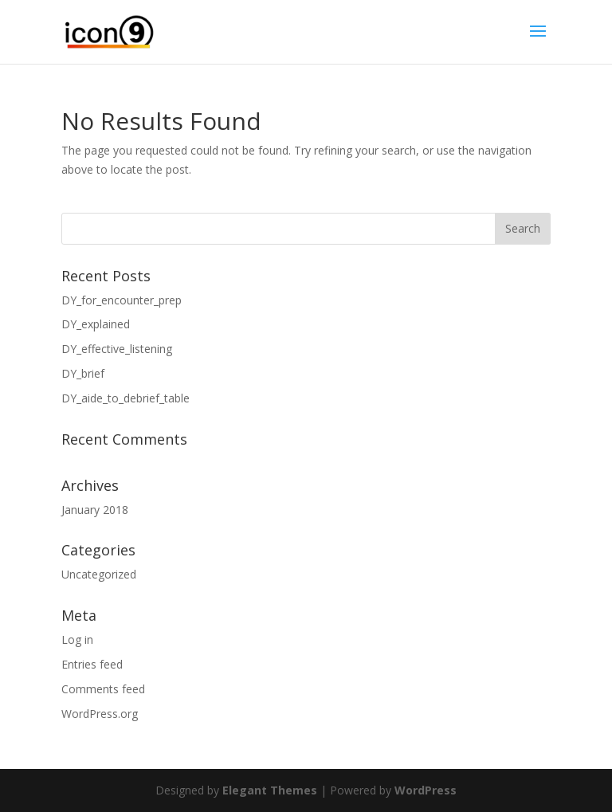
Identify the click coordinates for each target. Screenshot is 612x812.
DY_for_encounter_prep (121, 300)
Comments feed (103, 688)
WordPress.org (99, 713)
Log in (77, 639)
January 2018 (94, 509)
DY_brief (82, 373)
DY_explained (95, 323)
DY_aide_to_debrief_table (125, 398)
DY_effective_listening (116, 348)
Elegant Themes (269, 790)
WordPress (425, 790)
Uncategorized (98, 574)
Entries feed (92, 664)
